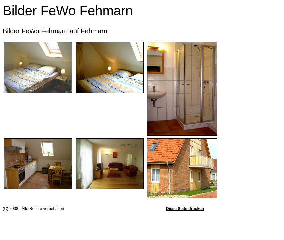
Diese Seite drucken (185, 208)
